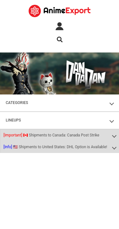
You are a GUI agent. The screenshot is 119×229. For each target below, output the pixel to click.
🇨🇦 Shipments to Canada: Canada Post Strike (51, 135)
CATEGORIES (17, 103)
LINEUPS (13, 120)
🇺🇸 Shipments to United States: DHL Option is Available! (55, 147)
